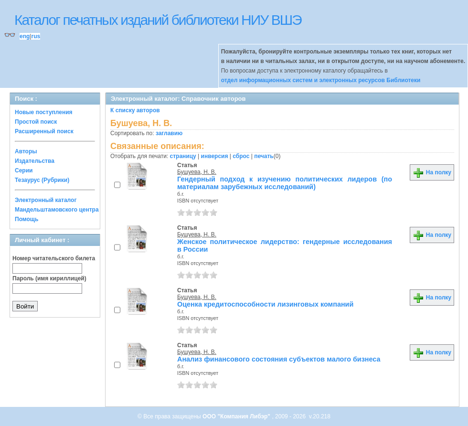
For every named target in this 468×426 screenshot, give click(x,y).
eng (25, 36)
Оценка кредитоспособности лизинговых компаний (265, 304)
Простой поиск (36, 121)
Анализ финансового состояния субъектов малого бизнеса (279, 359)
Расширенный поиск (44, 131)
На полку (432, 172)
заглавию (169, 133)
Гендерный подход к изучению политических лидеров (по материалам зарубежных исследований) (284, 183)
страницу (183, 156)
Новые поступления (44, 112)
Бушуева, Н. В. (196, 172)
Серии (23, 170)
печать (264, 156)
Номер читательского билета (53, 258)
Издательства (34, 161)
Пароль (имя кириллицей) (49, 278)
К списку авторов (135, 110)
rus (35, 36)
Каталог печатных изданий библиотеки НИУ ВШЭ (157, 20)
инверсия (214, 156)
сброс (241, 156)
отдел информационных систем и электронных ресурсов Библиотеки (321, 80)
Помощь (26, 219)
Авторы (26, 151)
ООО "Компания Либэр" (237, 416)
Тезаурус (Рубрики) (42, 180)
